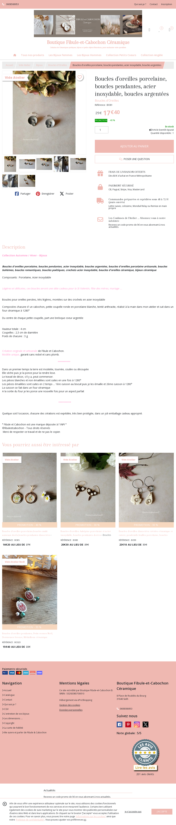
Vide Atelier (24, 65)
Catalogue (8, 695)
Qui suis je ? (9, 704)
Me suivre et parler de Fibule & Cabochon (24, 732)
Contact (154, 4)
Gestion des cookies (69, 705)
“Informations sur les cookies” (91, 816)
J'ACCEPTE (162, 811)
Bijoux (39, 65)
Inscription (166, 4)
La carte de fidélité (12, 727)
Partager (22, 194)
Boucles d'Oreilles (57, 65)
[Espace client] (149, 29)
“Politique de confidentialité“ (30, 819)
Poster (66, 194)
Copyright (8, 723)
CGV (5, 709)
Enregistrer (45, 194)
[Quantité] (101, 130)
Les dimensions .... (12, 718)
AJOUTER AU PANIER (134, 146)
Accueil (9, 65)
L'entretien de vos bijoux (15, 713)
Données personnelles (70, 709)
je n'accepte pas (133, 811)
